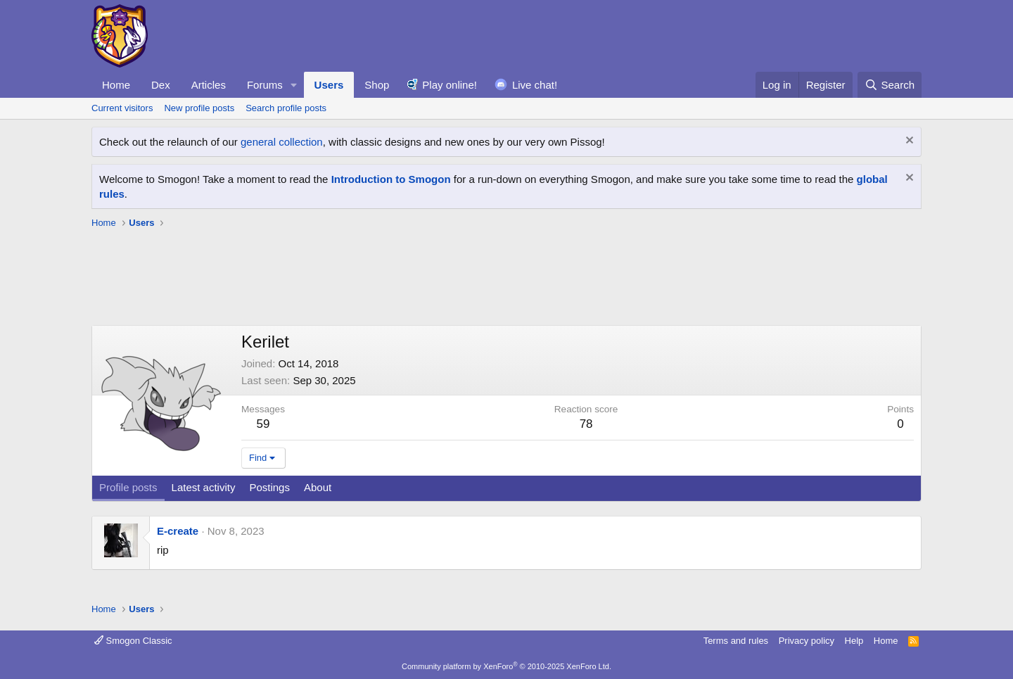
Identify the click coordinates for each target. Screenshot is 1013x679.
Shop (376, 85)
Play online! (449, 85)
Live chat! (534, 85)
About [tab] (317, 487)
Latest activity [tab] (204, 487)
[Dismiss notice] (908, 141)
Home (116, 85)
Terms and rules (735, 640)
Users (329, 85)
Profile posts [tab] (128, 487)
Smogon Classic (133, 640)
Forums (265, 85)
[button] (294, 85)
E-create (177, 531)
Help (854, 640)
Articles (208, 85)
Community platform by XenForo (506, 666)
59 (263, 424)
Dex (160, 85)
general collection (282, 142)
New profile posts (199, 108)
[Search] (890, 85)
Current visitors (122, 108)
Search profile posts (286, 108)
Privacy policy (806, 640)
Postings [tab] (269, 487)
